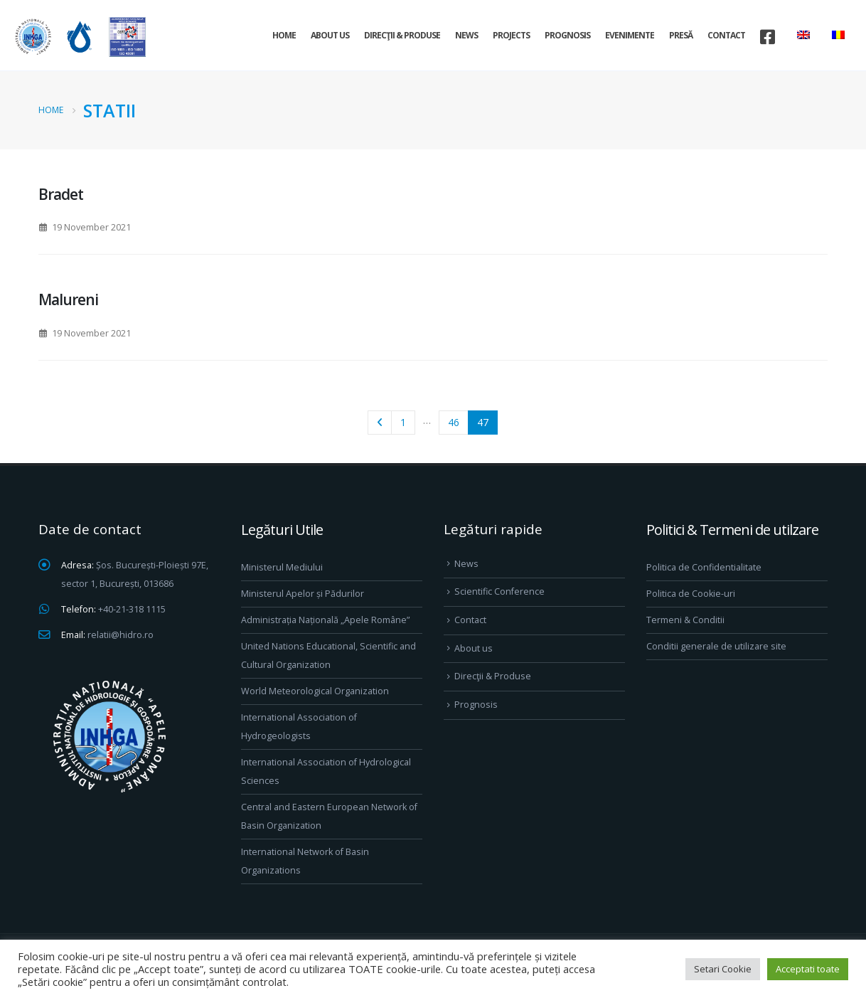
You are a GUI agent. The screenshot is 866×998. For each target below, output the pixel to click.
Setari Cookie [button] (723, 968)
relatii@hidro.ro (120, 635)
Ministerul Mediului (282, 567)
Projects (511, 35)
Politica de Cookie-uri (690, 594)
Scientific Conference (499, 591)
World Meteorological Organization (315, 691)
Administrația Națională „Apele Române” (325, 620)
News (466, 35)
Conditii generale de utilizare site (716, 646)
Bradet (60, 194)
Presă (681, 35)
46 (453, 422)
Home (284, 35)
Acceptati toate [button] (808, 968)
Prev (380, 422)
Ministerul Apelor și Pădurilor (302, 594)
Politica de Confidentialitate (703, 567)
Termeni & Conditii (685, 620)
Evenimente (629, 35)
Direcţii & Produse (402, 35)
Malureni (68, 299)
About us (330, 35)
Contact (726, 35)
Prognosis (567, 35)
